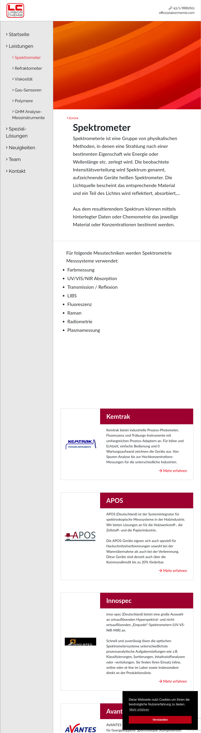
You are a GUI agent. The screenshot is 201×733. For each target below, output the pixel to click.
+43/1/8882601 (182, 8)
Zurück (73, 118)
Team (13, 159)
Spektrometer (26, 57)
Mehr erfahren (173, 470)
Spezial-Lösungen (17, 132)
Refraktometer (27, 68)
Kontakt (16, 171)
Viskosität (22, 79)
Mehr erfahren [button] (139, 709)
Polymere (22, 100)
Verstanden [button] (160, 719)
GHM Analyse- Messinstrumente (28, 114)
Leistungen (19, 46)
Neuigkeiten (20, 147)
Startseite (17, 34)
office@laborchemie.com (177, 13)
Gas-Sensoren (26, 90)
